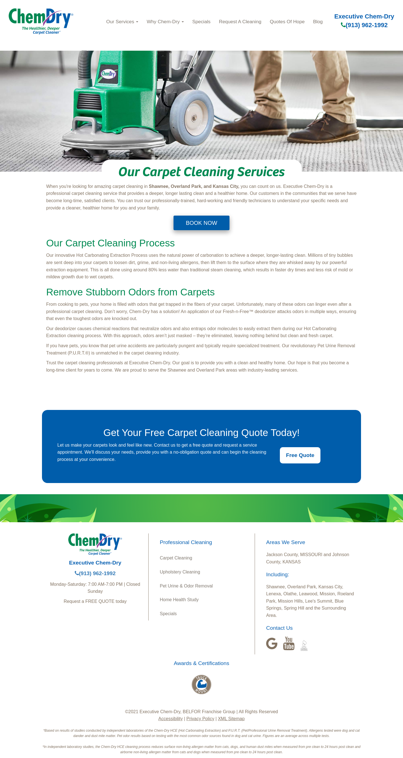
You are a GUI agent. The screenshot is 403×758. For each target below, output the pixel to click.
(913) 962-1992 (364, 25)
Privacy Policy (200, 718)
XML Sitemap (231, 718)
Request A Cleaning (240, 21)
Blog (318, 21)
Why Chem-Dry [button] (165, 21)
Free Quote (300, 455)
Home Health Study (179, 599)
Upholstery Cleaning (180, 572)
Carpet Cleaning (176, 558)
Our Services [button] (122, 21)
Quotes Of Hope (287, 21)
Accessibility (170, 718)
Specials (201, 21)
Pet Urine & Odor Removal (186, 586)
